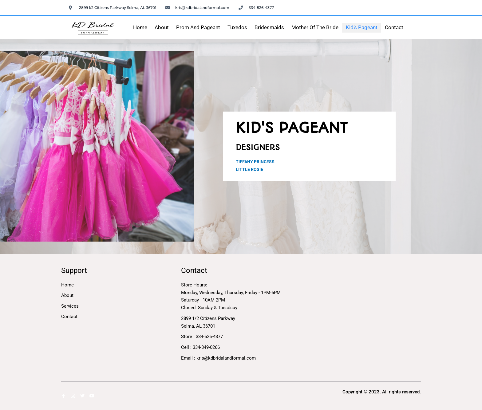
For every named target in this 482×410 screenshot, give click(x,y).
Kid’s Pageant (361, 27)
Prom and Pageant (198, 27)
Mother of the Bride (314, 27)
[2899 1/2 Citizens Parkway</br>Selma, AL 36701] (361, 312)
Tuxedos (237, 27)
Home (140, 27)
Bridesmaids (269, 27)
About (162, 27)
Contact (394, 27)
